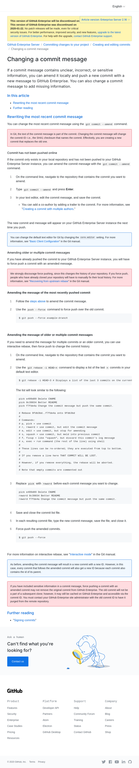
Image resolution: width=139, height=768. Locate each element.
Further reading (23, 107)
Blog (107, 713)
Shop (108, 732)
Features (12, 707)
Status (77, 726)
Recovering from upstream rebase (49, 281)
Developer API (51, 707)
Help (76, 707)
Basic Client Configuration (44, 241)
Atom (46, 720)
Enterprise (13, 720)
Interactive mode (80, 554)
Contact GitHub (82, 732)
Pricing (11, 732)
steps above (37, 301)
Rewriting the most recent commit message (41, 102)
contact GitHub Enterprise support (93, 36)
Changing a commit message (30, 49)
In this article (18, 95)
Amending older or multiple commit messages (38, 252)
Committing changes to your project (66, 44)
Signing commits (24, 620)
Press (108, 726)
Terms (32, 762)
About (108, 707)
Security (11, 713)
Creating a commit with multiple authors (48, 208)
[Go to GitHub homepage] (14, 692)
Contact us (18, 661)
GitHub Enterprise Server (23, 44)
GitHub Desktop (52, 732)
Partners (47, 713)
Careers (109, 720)
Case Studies (14, 726)
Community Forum (84, 713)
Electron (47, 726)
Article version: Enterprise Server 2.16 (105, 19)
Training (78, 720)
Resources (13, 738)
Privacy (41, 762)
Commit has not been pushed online (32, 153)
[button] (119, 6)
